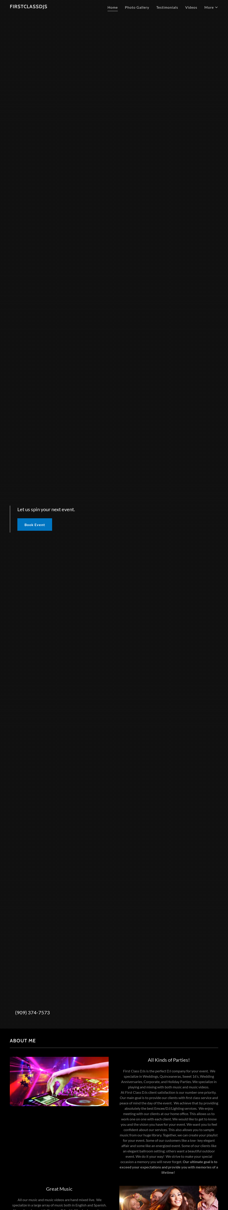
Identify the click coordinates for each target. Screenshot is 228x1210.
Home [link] (113, 7)
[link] (28, 7)
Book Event (34, 525)
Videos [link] (191, 7)
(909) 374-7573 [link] (32, 1012)
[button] (211, 7)
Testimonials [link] (167, 7)
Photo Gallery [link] (137, 7)
